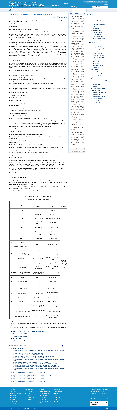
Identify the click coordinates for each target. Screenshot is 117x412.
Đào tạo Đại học (29, 389)
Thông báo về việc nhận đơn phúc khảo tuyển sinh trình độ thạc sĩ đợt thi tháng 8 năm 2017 (34, 380)
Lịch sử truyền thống (14, 391)
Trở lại (65, 346)
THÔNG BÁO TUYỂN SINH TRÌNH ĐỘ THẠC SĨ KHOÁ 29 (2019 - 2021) (30, 357)
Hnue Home (12, 408)
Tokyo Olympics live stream (6, 411)
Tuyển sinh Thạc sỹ (62, 17)
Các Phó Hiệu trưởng (14, 401)
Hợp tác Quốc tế (97, 76)
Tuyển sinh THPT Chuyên (99, 96)
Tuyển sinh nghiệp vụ (98, 94)
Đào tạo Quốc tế (97, 47)
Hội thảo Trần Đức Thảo (98, 40)
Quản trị (90, 10)
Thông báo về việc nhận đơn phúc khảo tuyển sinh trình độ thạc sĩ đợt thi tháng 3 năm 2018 (34, 374)
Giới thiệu (12, 389)
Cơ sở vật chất (13, 403)
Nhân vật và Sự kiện (97, 32)
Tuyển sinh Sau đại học (96, 98)
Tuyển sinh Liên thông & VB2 (100, 92)
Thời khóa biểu (96, 61)
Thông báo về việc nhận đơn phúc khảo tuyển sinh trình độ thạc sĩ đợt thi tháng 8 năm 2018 (34, 365)
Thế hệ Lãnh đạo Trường (99, 38)
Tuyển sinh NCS (96, 102)
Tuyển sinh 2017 (97, 86)
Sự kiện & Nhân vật (14, 395)
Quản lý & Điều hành (98, 22)
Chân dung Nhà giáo (98, 36)
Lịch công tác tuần (65, 10)
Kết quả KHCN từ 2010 (44, 391)
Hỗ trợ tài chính (96, 67)
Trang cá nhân (57, 397)
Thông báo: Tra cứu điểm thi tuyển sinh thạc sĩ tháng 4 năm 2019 (28, 353)
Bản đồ (29, 408)
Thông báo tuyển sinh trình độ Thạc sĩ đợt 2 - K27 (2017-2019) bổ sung (30, 383)
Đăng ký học (35, 408)
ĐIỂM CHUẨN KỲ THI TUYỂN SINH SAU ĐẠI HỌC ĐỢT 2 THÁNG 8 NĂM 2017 (32, 378)
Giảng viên (57, 389)
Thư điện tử (57, 395)
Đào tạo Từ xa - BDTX (29, 397)
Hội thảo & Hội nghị (97, 71)
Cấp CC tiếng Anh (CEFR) (99, 55)
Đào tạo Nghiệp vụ (97, 53)
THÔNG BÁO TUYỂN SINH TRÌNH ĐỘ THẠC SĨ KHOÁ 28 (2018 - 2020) (30, 371)
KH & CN (41, 389)
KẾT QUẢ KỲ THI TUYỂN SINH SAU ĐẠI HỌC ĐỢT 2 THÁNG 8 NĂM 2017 (31, 381)
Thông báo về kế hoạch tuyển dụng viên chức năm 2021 (77, 33)
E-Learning (56, 393)
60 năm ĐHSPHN (97, 34)
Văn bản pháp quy (58, 391)
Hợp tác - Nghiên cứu (95, 69)
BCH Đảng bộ (13, 397)
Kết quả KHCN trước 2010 (45, 393)
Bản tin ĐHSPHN (53, 10)
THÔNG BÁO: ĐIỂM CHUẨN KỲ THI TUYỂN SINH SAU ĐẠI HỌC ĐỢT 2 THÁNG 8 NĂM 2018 (35, 363)
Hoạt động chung (97, 20)
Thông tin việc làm (97, 63)
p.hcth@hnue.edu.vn (103, 395)
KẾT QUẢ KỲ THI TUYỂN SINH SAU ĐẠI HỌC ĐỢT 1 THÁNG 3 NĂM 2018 (31, 372)
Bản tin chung (93, 18)
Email (18, 408)
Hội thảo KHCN (42, 399)
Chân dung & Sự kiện (95, 30)
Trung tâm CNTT (104, 398)
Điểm (44, 10)
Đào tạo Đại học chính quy (97, 42)
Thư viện (23, 408)
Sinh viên (56, 401)
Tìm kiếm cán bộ (58, 399)
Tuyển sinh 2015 (97, 82)
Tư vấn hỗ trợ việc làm (98, 65)
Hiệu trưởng (12, 399)
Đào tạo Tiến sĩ (28, 393)
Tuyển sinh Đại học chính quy (97, 78)
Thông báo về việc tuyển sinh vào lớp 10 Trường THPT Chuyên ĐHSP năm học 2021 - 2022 (77, 41)
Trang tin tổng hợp (79, 10)
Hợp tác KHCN (42, 397)
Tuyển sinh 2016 (97, 84)
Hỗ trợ (91, 59)
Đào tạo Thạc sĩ (28, 391)
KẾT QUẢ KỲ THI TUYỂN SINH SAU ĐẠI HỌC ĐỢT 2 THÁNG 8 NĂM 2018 (31, 362)
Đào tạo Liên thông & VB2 (99, 57)
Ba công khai (96, 28)
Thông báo (36, 10)
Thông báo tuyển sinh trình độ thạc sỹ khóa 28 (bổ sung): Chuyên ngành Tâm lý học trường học (36, 366)
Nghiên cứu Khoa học (98, 73)
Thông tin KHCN (43, 395)
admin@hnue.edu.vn (103, 397)
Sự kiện (28, 10)
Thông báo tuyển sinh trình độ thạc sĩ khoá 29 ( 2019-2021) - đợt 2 (28, 354)
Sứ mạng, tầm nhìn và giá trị (16, 393)
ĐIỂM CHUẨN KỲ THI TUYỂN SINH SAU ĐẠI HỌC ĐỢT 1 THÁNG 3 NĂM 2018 (32, 375)
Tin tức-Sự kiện (18, 10)
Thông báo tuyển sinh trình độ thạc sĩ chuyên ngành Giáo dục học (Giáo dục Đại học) (33, 356)
